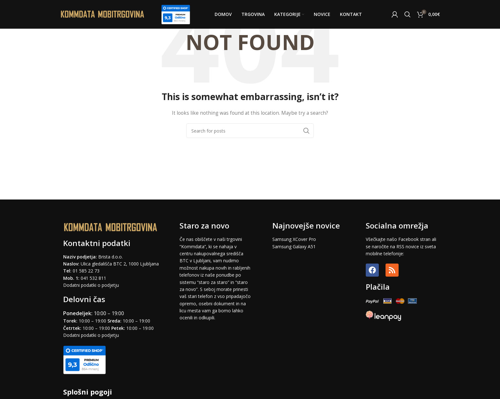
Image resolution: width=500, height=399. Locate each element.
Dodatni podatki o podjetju (91, 285)
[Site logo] (102, 14)
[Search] (407, 14)
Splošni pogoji (87, 391)
